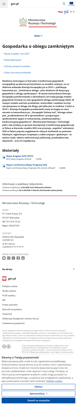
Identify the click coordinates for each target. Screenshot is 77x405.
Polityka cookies (10, 286)
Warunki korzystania (12, 309)
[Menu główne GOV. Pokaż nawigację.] (4, 4)
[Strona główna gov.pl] (15, 4)
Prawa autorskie (10, 304)
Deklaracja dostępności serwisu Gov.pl (20, 318)
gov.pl (9, 278)
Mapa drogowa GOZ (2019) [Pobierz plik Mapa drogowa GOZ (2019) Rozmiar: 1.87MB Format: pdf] (23, 157)
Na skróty (7, 269)
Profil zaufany (8, 295)
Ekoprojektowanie (12, 59)
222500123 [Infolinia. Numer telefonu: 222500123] (7, 240)
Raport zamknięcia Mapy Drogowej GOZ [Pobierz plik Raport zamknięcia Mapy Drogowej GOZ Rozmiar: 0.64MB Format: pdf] (35, 166)
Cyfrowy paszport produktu (17, 66)
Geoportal (7, 313)
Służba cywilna (9, 290)
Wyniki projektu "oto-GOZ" (17, 53)
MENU (38, 35)
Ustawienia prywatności (13, 323)
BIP (3, 300)
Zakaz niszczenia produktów (17, 72)
